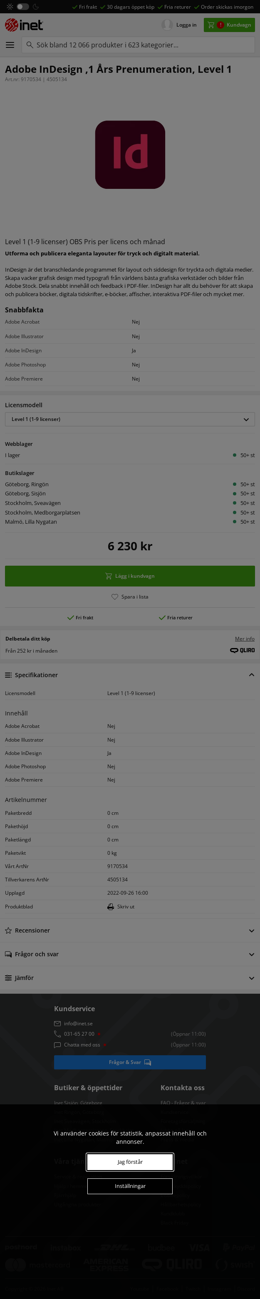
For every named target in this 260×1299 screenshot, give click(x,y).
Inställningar (130, 1186)
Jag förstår (130, 1161)
